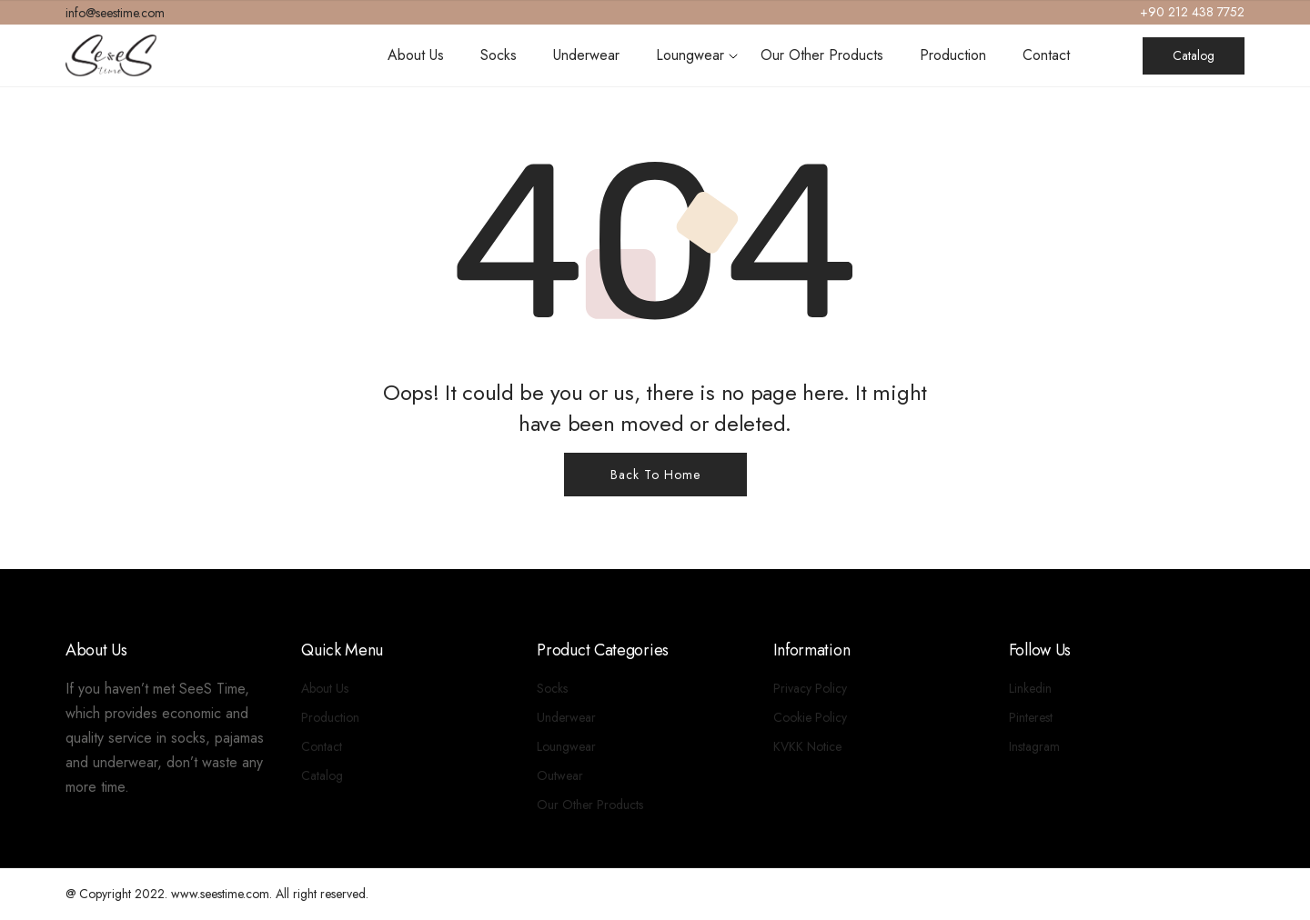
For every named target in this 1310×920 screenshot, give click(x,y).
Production (953, 55)
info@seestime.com (115, 13)
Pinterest (1031, 717)
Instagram (1034, 746)
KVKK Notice (807, 746)
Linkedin (1030, 688)
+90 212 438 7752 (1192, 12)
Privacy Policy (810, 688)
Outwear (560, 775)
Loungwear (690, 55)
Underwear (586, 55)
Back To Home (655, 474)
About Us (416, 55)
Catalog (1193, 55)
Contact (1046, 55)
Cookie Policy (810, 717)
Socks (498, 55)
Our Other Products (822, 55)
